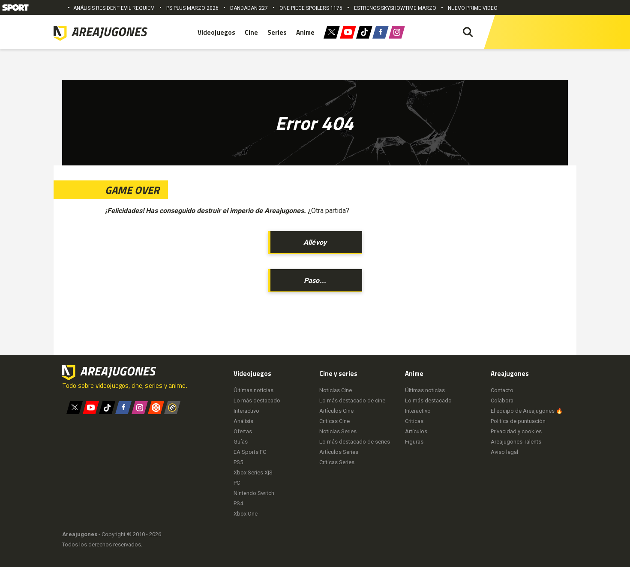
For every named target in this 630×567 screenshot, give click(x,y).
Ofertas (243, 431)
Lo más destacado (257, 400)
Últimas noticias (253, 390)
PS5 (238, 462)
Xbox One (246, 513)
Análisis (243, 421)
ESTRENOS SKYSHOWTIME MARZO (395, 8)
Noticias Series (338, 431)
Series (277, 32)
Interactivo (246, 411)
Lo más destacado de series (354, 441)
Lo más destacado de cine (352, 400)
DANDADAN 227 (249, 8)
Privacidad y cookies (516, 431)
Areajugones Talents (516, 441)
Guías (241, 441)
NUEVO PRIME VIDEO (473, 8)
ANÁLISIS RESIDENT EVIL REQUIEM (114, 8)
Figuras (414, 441)
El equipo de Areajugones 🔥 (527, 411)
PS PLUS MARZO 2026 (192, 8)
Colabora (502, 400)
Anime (305, 32)
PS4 (238, 503)
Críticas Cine (334, 421)
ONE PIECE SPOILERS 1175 (310, 8)
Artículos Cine (336, 411)
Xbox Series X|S (253, 472)
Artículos (416, 431)
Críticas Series (336, 462)
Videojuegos (216, 32)
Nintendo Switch (254, 493)
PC (237, 483)
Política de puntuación (518, 421)
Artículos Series (338, 452)
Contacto (502, 390)
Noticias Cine (335, 390)
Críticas (414, 421)
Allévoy (315, 242)
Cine (251, 32)
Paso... (315, 280)
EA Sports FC (250, 452)
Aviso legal (504, 452)
